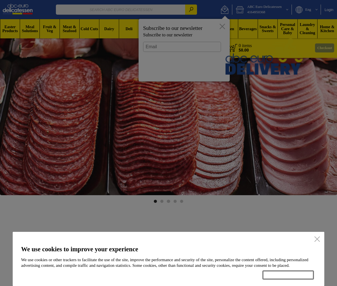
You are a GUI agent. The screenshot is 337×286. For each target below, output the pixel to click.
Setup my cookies (233, 275)
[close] (317, 239)
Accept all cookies (288, 275)
